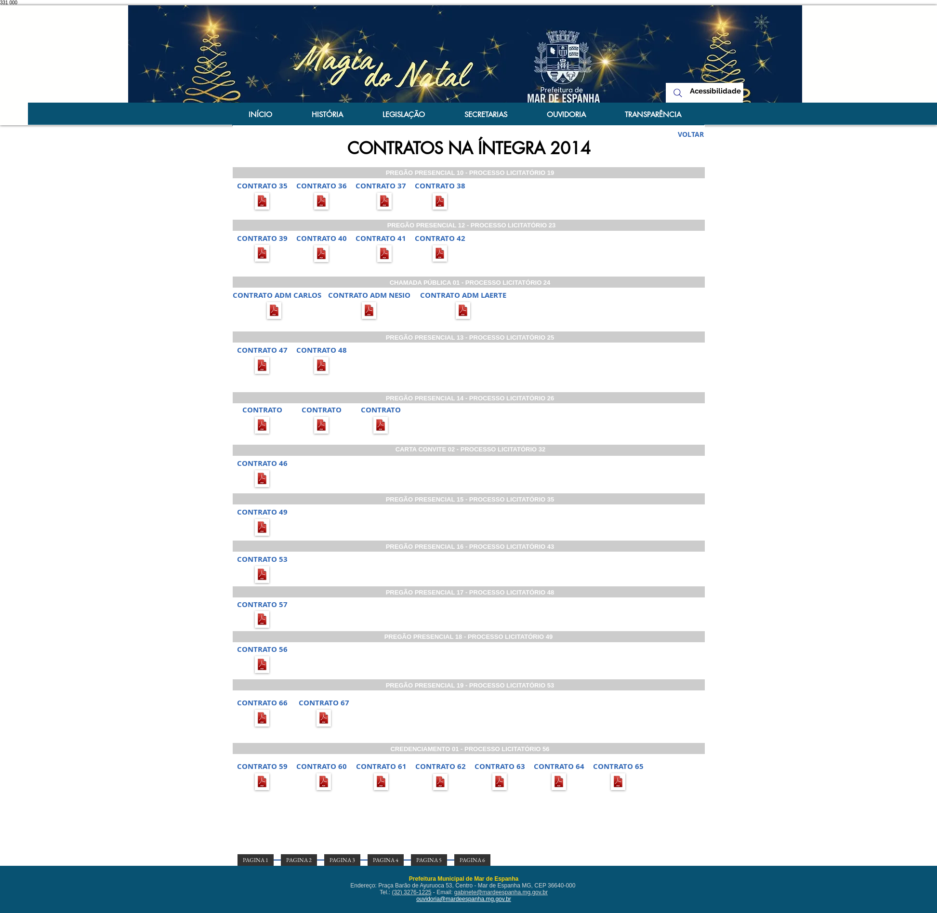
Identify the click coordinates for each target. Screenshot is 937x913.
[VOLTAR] (691, 134)
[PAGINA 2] (299, 860)
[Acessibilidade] (715, 91)
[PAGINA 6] (472, 860)
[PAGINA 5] (429, 860)
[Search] (678, 92)
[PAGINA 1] (256, 860)
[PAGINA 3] (342, 860)
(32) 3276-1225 (411, 892)
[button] (262, 185)
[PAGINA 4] (386, 860)
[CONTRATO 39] (262, 238)
